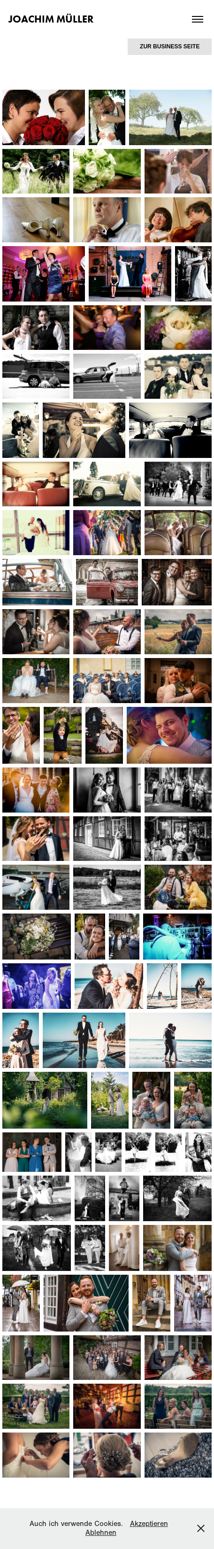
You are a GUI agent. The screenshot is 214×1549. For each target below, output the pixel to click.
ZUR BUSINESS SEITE (169, 46)
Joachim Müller (50, 19)
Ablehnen (100, 1532)
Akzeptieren (149, 1523)
